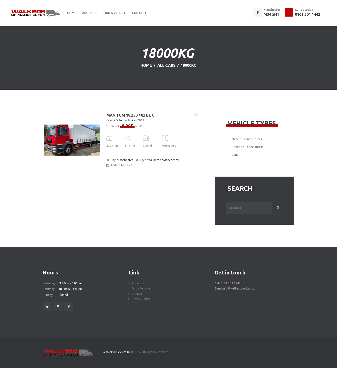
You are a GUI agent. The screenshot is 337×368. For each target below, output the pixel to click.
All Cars (166, 65)
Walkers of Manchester (163, 160)
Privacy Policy (141, 299)
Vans (235, 154)
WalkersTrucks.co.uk (117, 352)
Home (146, 65)
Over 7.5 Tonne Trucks (121, 120)
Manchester (125, 160)
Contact (137, 294)
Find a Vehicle (141, 288)
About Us (138, 283)
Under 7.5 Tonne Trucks (247, 147)
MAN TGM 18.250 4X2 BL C (130, 115)
